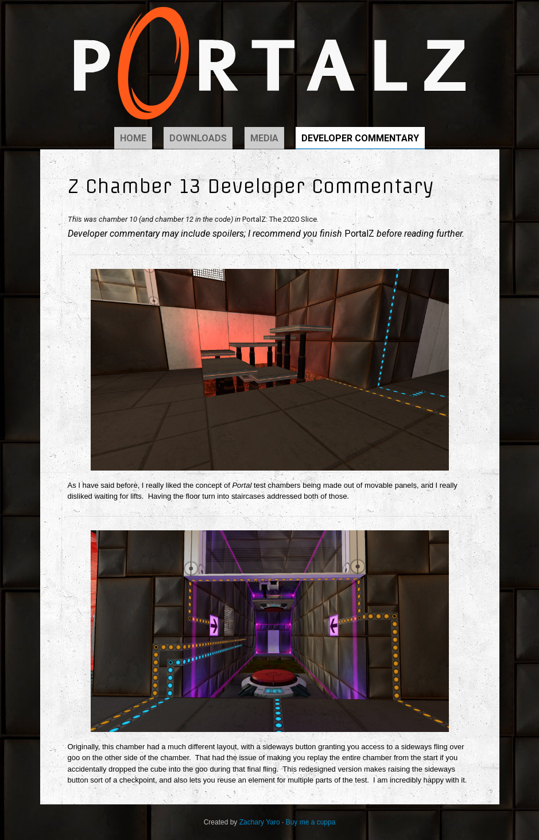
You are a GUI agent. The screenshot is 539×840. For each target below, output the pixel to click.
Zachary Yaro (259, 822)
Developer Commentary (360, 138)
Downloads (198, 138)
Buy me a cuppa (311, 822)
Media (264, 138)
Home (133, 138)
